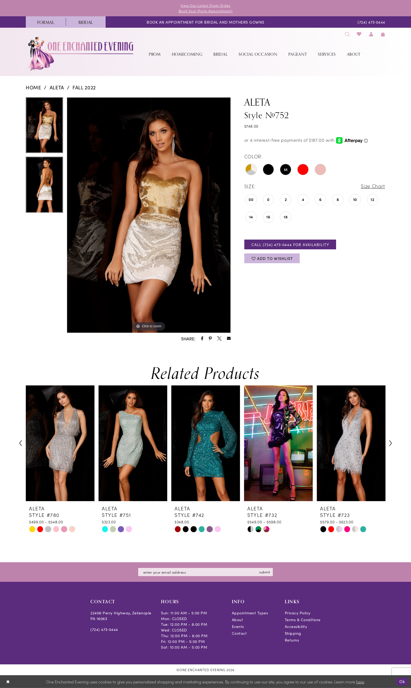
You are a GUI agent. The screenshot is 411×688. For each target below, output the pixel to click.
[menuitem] (46, 22)
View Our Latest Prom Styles (205, 5)
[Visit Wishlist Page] (359, 34)
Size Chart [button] (373, 186)
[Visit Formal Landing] (46, 22)
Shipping (293, 633)
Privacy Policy (298, 612)
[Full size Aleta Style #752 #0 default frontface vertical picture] (148, 215)
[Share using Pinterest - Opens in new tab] (210, 338)
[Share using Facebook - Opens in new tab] (202, 338)
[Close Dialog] (8, 681)
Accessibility (296, 626)
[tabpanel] (44, 127)
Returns (292, 640)
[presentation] (60, 443)
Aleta (57, 87)
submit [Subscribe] (265, 571)
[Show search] (347, 34)
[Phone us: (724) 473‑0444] (371, 22)
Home (33, 87)
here (360, 681)
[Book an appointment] (205, 22)
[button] (371, 34)
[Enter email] (205, 572)
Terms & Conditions (303, 619)
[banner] (81, 53)
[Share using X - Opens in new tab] (219, 338)
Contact (239, 633)
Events (238, 626)
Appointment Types (250, 612)
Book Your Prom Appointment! (206, 10)
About (237, 619)
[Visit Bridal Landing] (86, 22)
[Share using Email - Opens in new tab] (229, 338)
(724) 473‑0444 (104, 629)
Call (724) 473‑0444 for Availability (290, 244)
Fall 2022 (84, 87)
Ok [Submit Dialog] (402, 681)
